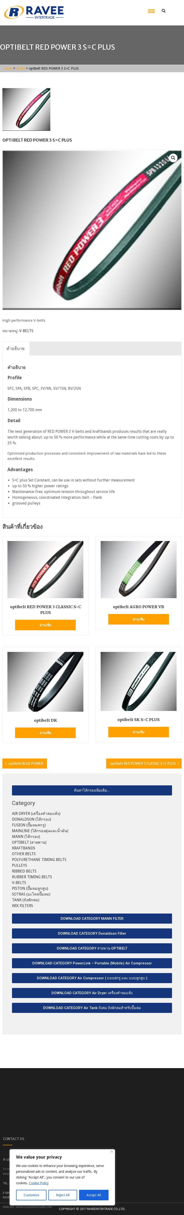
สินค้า (20, 68)
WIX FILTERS (22, 905)
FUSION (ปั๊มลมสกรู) (29, 825)
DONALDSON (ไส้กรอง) (31, 819)
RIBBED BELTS (24, 871)
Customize (31, 1195)
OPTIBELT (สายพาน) (29, 842)
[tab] (15, 348)
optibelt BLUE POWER (25, 763)
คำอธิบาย (15, 348)
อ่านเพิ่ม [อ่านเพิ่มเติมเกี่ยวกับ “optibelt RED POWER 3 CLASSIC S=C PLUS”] (45, 625)
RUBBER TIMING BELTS (32, 877)
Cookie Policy (39, 1183)
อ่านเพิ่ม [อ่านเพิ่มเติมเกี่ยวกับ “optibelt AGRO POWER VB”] (138, 619)
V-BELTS (26, 331)
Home (8, 68)
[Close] (112, 1151)
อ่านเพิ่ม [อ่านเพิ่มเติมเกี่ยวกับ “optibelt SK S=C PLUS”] (138, 732)
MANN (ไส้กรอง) (26, 836)
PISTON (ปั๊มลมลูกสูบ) (30, 888)
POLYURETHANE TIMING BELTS (39, 859)
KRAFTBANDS (23, 848)
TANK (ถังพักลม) (25, 900)
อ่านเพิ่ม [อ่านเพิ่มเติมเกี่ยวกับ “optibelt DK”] (45, 733)
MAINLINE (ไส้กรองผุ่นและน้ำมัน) (40, 831)
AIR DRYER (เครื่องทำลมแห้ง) (36, 813)
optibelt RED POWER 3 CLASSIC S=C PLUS (143, 763)
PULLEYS (19, 865)
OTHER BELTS (24, 854)
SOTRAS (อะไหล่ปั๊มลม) (31, 894)
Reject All (62, 1195)
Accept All (93, 1195)
